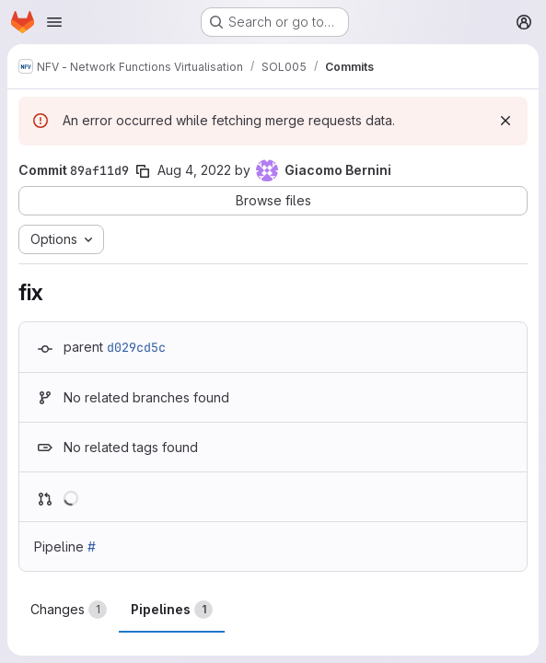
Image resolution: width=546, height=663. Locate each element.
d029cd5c (136, 347)
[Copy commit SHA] (143, 171)
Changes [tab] (68, 609)
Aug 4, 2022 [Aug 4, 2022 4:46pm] (194, 170)
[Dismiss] (505, 121)
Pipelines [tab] (172, 609)
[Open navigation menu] (54, 22)
